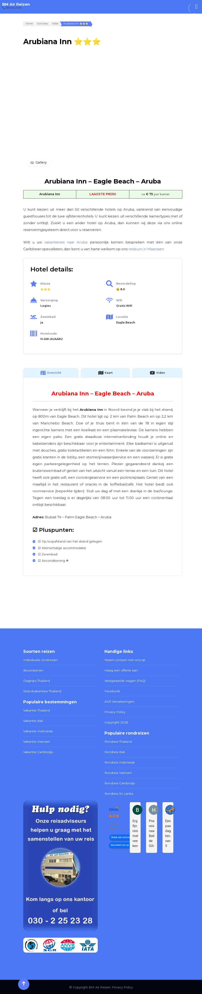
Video (157, 373)
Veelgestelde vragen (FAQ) (125, 680)
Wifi (119, 300)
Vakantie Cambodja (38, 752)
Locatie (122, 317)
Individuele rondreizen (40, 660)
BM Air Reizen (16, 4)
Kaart (105, 373)
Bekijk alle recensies (121, 836)
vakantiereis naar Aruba (65, 242)
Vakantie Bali (33, 720)
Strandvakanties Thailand (42, 691)
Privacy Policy (114, 711)
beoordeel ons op (120, 844)
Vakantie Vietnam (36, 741)
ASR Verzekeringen (119, 701)
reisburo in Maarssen (146, 249)
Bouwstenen (33, 670)
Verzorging (49, 300)
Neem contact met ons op (124, 660)
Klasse (45, 283)
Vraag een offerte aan (121, 670)
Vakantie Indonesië (38, 731)
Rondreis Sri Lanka (118, 793)
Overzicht (50, 373)
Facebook (112, 691)
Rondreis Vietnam (118, 772)
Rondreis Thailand (118, 741)
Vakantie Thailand (36, 710)
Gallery (41, 162)
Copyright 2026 (116, 722)
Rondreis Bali (114, 752)
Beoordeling (126, 283)
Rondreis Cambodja (119, 783)
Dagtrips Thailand (36, 680)
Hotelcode (48, 333)
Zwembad (48, 317)
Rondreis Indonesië (119, 762)
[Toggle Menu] (196, 6)
